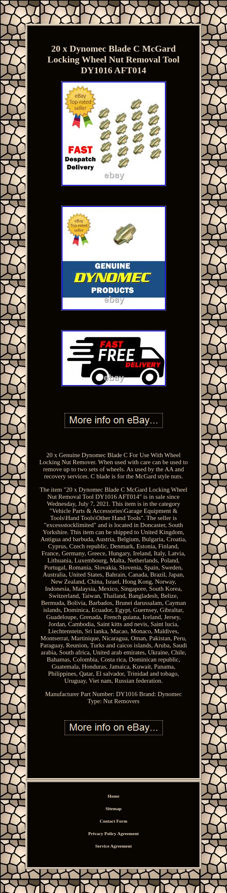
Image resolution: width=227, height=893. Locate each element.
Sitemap (113, 808)
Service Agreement (113, 845)
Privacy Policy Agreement (113, 833)
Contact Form (113, 820)
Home (113, 796)
